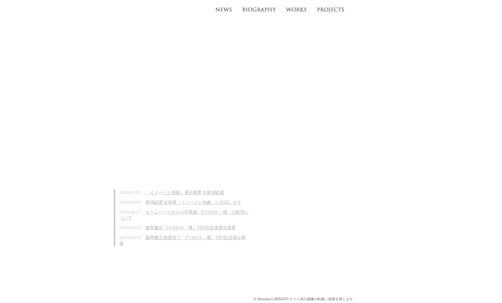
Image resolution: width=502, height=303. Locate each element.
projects (332, 8)
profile (258, 8)
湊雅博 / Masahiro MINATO (67, 10)
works (296, 8)
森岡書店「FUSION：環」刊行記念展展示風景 (191, 227)
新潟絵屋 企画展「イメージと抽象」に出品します (194, 202)
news (222, 8)
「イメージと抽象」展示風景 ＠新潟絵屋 (185, 192)
